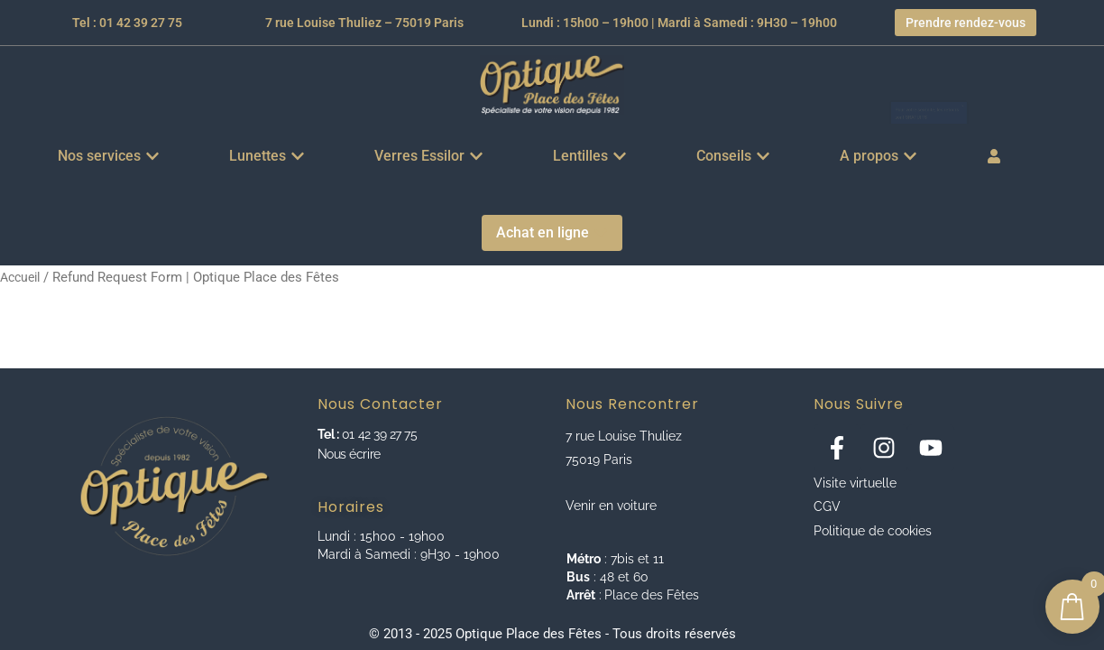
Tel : (328, 434)
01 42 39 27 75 (377, 434)
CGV (827, 506)
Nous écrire (349, 454)
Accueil (22, 277)
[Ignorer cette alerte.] (1037, 75)
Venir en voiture (611, 505)
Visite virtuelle (855, 483)
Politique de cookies (873, 531)
